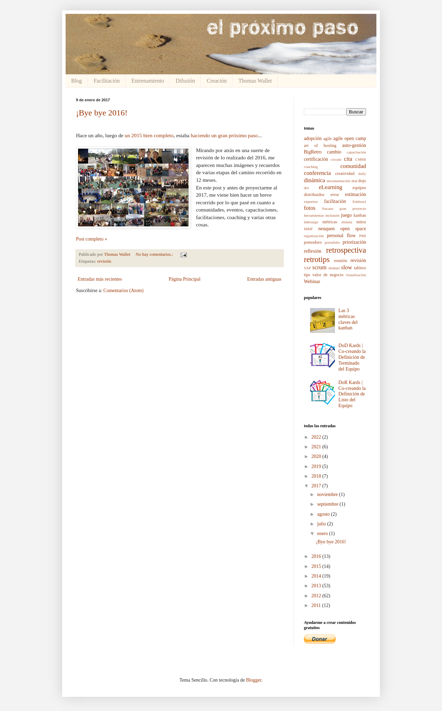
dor (306, 188)
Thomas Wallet (255, 81)
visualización (356, 275)
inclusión (332, 215)
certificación (316, 159)
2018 (317, 476)
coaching (311, 167)
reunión (340, 260)
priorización (354, 242)
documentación (338, 181)
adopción (312, 138)
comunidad (353, 166)
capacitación (356, 152)
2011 (316, 605)
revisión (104, 261)
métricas (330, 221)
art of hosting (320, 145)
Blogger (253, 680)
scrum (320, 267)
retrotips (317, 259)
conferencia (317, 173)
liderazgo (311, 222)
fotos (310, 208)
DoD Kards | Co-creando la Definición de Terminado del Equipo (352, 357)
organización (314, 236)
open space (353, 228)
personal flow (341, 235)
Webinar (312, 281)
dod (354, 181)
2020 (317, 456)
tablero (360, 267)
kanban (360, 215)
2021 (317, 446)
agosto (324, 514)
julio (322, 523)
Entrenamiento (148, 81)
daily (362, 173)
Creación (217, 81)
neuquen (326, 228)
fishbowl (359, 201)
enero (323, 533)
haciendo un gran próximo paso (224, 135)
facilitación (335, 201)
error (334, 194)
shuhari (334, 268)
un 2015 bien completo (149, 135)
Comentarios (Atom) (123, 290)
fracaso (327, 208)
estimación (355, 194)
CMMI (360, 159)
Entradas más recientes (100, 279)
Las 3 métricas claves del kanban (348, 319)
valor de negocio (327, 274)
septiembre (328, 504)
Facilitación (107, 81)
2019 (317, 466)
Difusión (185, 81)
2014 (317, 576)
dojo (362, 180)
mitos (361, 221)
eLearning (330, 187)
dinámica (314, 180)
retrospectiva (346, 250)
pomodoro (313, 242)
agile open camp (349, 138)
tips (307, 274)
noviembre (328, 494)
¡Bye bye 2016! (101, 112)
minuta (347, 222)
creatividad (344, 173)
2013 (317, 585)
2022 (317, 437)
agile (327, 138)
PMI (362, 236)
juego (346, 215)
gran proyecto (352, 208)
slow (346, 267)
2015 (317, 566)
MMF (308, 229)
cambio (334, 152)
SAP (307, 268)
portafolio (332, 242)
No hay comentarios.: (155, 254)
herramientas (314, 215)
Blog (76, 81)
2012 (317, 595)
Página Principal (184, 279)
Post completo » (91, 239)
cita (348, 159)
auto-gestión (354, 145)
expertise (311, 201)
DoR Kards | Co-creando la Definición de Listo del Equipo (352, 394)
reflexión (312, 251)
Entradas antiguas (264, 279)
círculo (336, 159)
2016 (317, 556)
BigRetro (312, 152)
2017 (317, 485)
